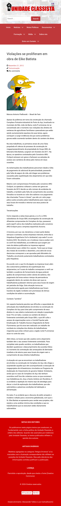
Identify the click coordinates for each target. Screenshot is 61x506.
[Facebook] (26, 492)
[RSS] (36, 492)
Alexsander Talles (29, 502)
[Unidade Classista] (30, 7)
